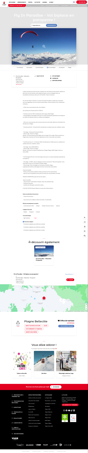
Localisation (62, 67)
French (74, 2)
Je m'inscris (56, 387)
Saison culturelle (22, 373)
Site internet (55, 76)
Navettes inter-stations (33, 325)
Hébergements (21, 2)
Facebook (54, 78)
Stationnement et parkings (34, 328)
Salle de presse (31, 417)
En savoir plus (51, 25)
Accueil (43, 5)
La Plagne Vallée (40, 247)
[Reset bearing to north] (86, 309)
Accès (45, 325)
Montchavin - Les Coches (50, 400)
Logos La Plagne (31, 409)
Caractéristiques (39, 67)
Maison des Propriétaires (33, 414)
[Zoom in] (86, 305)
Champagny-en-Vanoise (50, 403)
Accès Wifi (30, 412)
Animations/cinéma (31, 332)
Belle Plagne (47, 420)
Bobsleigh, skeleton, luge (66, 373)
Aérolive (43, 373)
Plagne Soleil (47, 417)
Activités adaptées (65, 5)
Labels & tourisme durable (34, 420)
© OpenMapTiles (70, 311)
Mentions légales (25, 451)
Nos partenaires (18, 433)
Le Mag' (51, 2)
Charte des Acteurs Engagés (34, 423)
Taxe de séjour (31, 403)
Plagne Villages (48, 423)
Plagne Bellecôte (69, 274)
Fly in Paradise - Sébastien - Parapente (44, 259)
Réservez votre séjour (17, 5)
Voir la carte (19, 84)
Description (29, 67)
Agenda (44, 2)
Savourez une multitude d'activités (53, 5)
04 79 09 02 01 (70, 323)
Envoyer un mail (56, 80)
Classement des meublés (33, 400)
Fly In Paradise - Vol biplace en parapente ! (78, 5)
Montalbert (47, 406)
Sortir (30, 2)
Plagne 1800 (47, 409)
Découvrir (12, 2)
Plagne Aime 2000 (49, 426)
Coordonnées (20, 67)
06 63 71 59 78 (39, 76)
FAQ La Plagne (17, 418)
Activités (37, 2)
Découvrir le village (67, 326)
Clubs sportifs (17, 422)
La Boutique (16, 407)
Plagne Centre (48, 414)
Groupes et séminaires (33, 426)
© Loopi (86, 311)
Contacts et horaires (70, 404)
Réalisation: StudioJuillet (49, 451)
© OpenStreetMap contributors (79, 311)
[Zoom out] (86, 307)
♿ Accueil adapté (51, 67)
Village (69, 67)
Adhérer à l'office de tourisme (34, 397)
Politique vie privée (36, 451)
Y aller (71, 279)
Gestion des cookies (61, 451)
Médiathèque (31, 406)
